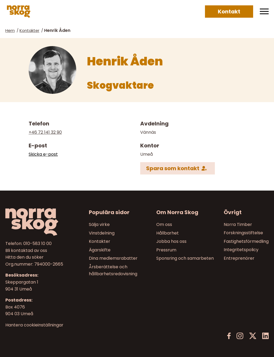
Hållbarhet (167, 233)
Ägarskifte (100, 250)
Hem (10, 30)
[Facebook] (229, 336)
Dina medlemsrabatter (113, 258)
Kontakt (229, 11)
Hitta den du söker (24, 257)
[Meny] (264, 11)
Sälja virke (99, 224)
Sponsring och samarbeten (185, 258)
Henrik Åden (57, 30)
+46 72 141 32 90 (45, 132)
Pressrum (166, 250)
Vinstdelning (102, 233)
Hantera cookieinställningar (34, 324)
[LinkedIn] (265, 336)
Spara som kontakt (172, 168)
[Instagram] (239, 336)
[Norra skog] (18, 11)
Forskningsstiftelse (243, 233)
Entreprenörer (239, 258)
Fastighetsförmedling (246, 241)
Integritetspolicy (241, 250)
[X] (253, 336)
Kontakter (29, 30)
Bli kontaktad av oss (26, 250)
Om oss (164, 224)
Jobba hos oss (171, 241)
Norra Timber (238, 224)
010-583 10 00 (37, 243)
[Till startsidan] (35, 222)
